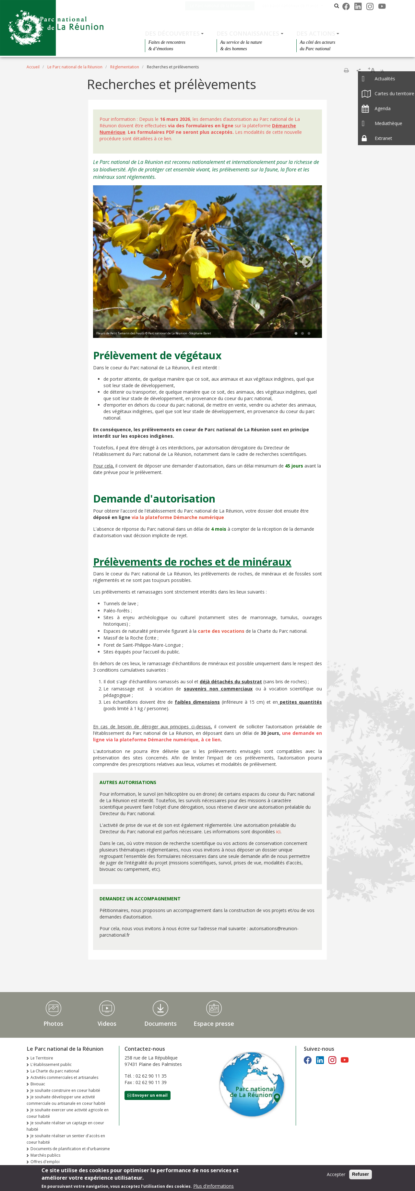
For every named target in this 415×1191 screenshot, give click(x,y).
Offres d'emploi (45, 1161)
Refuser (360, 1174)
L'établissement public (51, 1064)
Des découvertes (172, 33)
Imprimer (346, 70)
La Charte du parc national (54, 1071)
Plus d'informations (213, 1186)
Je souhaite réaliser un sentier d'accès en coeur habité (66, 1139)
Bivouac (37, 1084)
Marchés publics (45, 1155)
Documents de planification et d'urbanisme (70, 1148)
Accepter (336, 1174)
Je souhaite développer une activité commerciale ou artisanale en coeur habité (66, 1100)
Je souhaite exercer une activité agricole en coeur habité (68, 1113)
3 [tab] (309, 333)
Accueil (33, 67)
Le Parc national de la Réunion (224, 5)
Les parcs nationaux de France (297, 5)
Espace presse (214, 1023)
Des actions (315, 33)
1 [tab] (296, 333)
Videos (107, 1023)
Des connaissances (248, 33)
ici (277, 831)
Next (307, 262)
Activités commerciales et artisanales (64, 1077)
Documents (160, 1023)
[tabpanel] (207, 262)
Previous (107, 262)
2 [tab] (302, 333)
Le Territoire (41, 1058)
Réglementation (124, 67)
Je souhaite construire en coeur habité (65, 1090)
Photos (53, 1023)
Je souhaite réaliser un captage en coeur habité (65, 1126)
